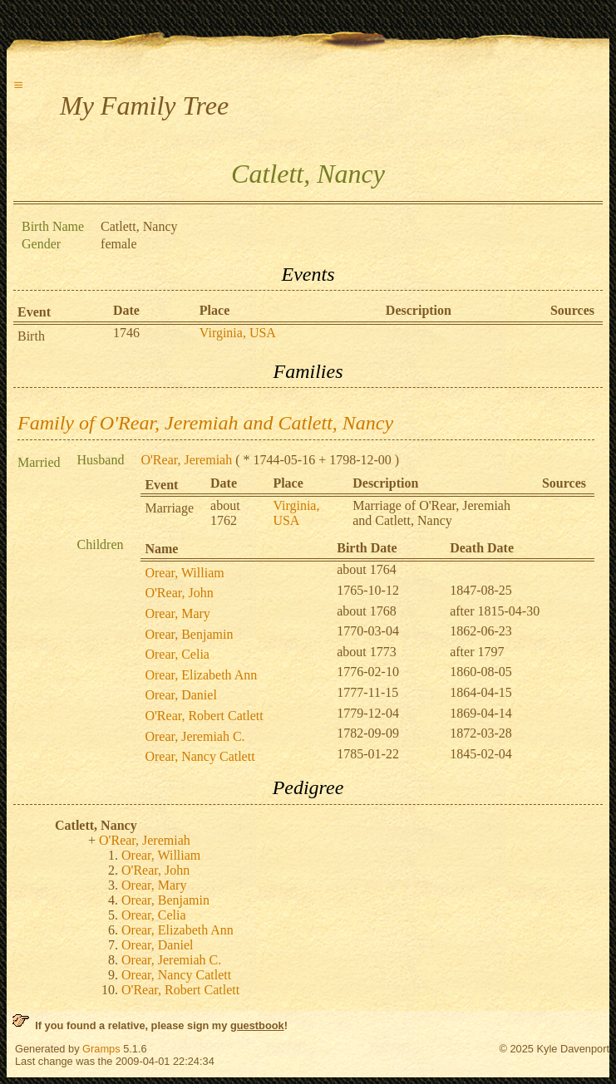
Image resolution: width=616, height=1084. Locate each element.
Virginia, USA (238, 333)
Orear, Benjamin (189, 634)
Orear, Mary (177, 613)
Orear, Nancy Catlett (199, 756)
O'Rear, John (179, 593)
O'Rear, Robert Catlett (204, 716)
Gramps (101, 1048)
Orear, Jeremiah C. (194, 736)
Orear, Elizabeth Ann (201, 675)
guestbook (257, 1025)
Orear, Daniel (180, 695)
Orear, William (184, 573)
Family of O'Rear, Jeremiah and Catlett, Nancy (205, 423)
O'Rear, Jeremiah (186, 460)
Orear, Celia (177, 654)
